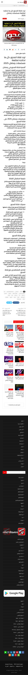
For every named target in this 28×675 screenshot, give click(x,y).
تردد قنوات (4, 18)
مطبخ (22, 421)
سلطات (22, 449)
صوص (22, 447)
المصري (10, 293)
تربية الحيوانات (20, 512)
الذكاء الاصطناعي (20, 612)
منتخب (24, 299)
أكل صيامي (21, 429)
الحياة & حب (21, 486)
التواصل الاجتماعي (22, 293)
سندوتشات (21, 444)
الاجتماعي (16, 291)
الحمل (22, 483)
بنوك (22, 565)
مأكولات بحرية (20, 424)
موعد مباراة (19, 299)
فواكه (22, 464)
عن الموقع (12, 666)
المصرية (5, 293)
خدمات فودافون (20, 553)
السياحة (21, 509)
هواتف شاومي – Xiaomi (18, 632)
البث (4, 291)
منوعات (21, 520)
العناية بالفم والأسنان (19, 500)
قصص (22, 466)
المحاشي (21, 432)
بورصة (22, 568)
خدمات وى (21, 556)
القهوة (22, 503)
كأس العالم (23, 297)
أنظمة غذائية (21, 477)
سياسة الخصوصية (9, 664)
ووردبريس (21, 609)
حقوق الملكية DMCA (18, 664)
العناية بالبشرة (20, 495)
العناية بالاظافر (20, 492)
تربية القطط (21, 514)
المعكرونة (21, 441)
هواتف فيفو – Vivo (19, 635)
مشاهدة (6, 297)
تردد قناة (16, 295)
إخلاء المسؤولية (19, 666)
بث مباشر (23, 295)
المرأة (22, 506)
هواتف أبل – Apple (19, 618)
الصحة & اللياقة (20, 489)
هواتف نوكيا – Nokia (19, 638)
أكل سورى (21, 427)
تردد (19, 295)
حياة (12, 295)
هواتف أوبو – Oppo (19, 621)
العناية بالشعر (20, 497)
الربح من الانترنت (20, 539)
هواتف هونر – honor (19, 644)
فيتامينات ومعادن (20, 585)
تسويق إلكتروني (20, 615)
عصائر (22, 458)
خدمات (22, 548)
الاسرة (22, 480)
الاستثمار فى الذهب (19, 542)
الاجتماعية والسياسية (10, 291)
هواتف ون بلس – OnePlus (18, 647)
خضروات (21, 579)
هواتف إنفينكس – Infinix (18, 624)
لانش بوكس (20, 461)
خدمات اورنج (21, 551)
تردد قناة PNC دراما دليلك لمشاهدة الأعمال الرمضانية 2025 (7, 312)
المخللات (21, 438)
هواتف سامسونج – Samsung (17, 629)
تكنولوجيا (21, 545)
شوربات (21, 452)
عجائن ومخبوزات (20, 455)
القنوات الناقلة (15, 293)
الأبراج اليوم (21, 562)
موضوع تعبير (20, 523)
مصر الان (12, 672)
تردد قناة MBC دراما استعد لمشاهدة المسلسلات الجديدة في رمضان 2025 (20, 312)
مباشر (15, 297)
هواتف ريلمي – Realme (18, 627)
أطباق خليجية (20, 435)
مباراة (18, 297)
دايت (22, 517)
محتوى (11, 297)
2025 (21, 291)
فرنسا (9, 295)
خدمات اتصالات (20, 559)
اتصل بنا (7, 666)
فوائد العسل (21, 582)
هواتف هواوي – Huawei (18, 641)
